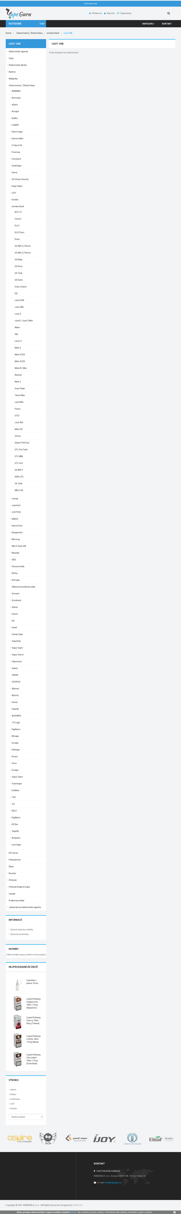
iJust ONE (19, 307)
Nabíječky (13, 78)
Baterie (12, 72)
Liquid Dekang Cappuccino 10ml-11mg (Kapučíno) (33, 1003)
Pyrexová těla (18, 566)
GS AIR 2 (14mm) (23, 246)
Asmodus (16, 98)
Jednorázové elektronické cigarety (25, 907)
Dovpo (15, 756)
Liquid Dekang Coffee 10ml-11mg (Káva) (33, 1039)
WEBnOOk (78, 1205)
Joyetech (16, 505)
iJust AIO (19, 422)
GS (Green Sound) (20, 179)
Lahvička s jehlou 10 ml (32, 981)
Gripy (11, 58)
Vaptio (15, 668)
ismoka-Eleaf (18, 206)
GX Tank (18, 483)
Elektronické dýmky (18, 65)
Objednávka (124, 13)
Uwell (14, 627)
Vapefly (15, 709)
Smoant (15, 593)
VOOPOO (16, 682)
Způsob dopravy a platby (21, 929)
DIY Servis (13, 853)
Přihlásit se (95, 13)
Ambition (16, 838)
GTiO (17, 415)
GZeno (18, 436)
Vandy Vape (17, 634)
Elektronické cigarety (18, 51)
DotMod (15, 790)
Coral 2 (18, 219)
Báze (11, 866)
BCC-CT (18, 212)
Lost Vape (16, 845)
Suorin (15, 614)
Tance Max (20, 395)
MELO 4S (19, 490)
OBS (14, 559)
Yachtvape (17, 783)
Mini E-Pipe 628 (19, 546)
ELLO (17, 225)
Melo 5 (18, 382)
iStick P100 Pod (22, 443)
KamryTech (17, 526)
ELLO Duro (19, 232)
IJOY (14, 193)
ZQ (13, 804)
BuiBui (15, 118)
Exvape (15, 743)
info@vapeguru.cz (113, 1182)
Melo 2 (18, 348)
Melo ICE (19, 429)
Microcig (16, 539)
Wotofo (15, 695)
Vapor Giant (17, 648)
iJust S (18, 314)
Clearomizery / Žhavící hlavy (22, 85)
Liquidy (12, 893)
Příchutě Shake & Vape (19, 887)
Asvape (15, 111)
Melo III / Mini (21, 368)
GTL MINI (19, 456)
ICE (16, 293)
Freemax (16, 152)
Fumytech (16, 159)
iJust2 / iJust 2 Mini (24, 320)
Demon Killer (17, 138)
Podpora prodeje (16, 900)
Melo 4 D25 (20, 361)
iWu (16, 334)
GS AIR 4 (19, 470)
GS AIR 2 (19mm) (23, 253)
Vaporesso (17, 661)
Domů (8, 33)
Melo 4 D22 (20, 354)
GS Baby (19, 259)
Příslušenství (15, 860)
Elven (17, 239)
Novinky (14, 949)
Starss (15, 607)
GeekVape (16, 166)
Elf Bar (15, 824)
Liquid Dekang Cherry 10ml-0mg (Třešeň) (33, 1020)
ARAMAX (16, 91)
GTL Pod (19, 463)
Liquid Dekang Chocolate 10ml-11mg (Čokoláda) (33, 1059)
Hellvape (16, 749)
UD (13, 621)
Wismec (15, 688)
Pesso (17, 409)
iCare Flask (20, 388)
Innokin (15, 199)
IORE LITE (19, 477)
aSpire (15, 104)
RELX (14, 811)
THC (14, 797)
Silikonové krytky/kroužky (23, 587)
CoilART (15, 125)
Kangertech (17, 532)
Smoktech (16, 600)
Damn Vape (17, 132)
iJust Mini (19, 402)
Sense (15, 702)
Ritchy (15, 573)
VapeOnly (16, 641)
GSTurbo (19, 280)
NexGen (18, 375)
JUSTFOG (16, 512)
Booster (12, 873)
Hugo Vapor (17, 186)
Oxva (14, 763)
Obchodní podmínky (19, 934)
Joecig (15, 498)
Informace (15, 919)
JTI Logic (16, 722)
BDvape (15, 736)
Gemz (14, 172)
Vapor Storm (18, 654)
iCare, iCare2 (21, 286)
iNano (17, 327)
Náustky (15, 553)
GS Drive (19, 266)
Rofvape (16, 580)
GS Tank (18, 273)
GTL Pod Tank (21, 449)
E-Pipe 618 (17, 145)
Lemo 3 (18, 341)
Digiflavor (16, 729)
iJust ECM (19, 300)
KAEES (15, 519)
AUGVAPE (16, 716)
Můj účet (109, 13)
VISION (15, 675)
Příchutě (12, 880)
